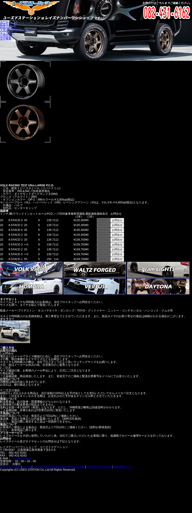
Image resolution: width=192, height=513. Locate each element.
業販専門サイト (123, 466)
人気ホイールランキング (15, 30)
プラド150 (15, 343)
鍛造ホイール (8, 24)
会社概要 (5, 38)
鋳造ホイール (8, 27)
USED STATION (10, 466)
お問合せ (5, 35)
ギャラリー (7, 33)
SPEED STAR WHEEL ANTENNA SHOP (58, 466)
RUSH (27, 466)
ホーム (4, 21)
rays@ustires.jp (21, 458)
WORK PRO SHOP (99, 466)
